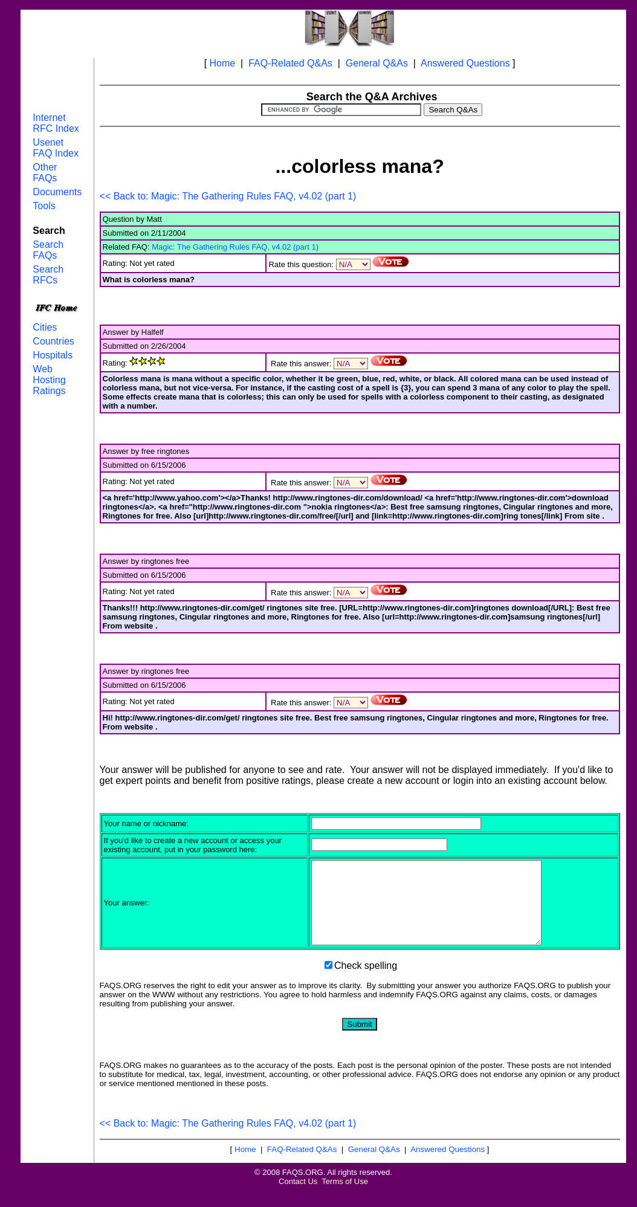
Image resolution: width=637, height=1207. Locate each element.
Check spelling (365, 982)
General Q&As (377, 63)
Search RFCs (48, 274)
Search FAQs (48, 249)
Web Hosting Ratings (49, 380)
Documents (57, 192)
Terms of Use (345, 1197)
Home (223, 63)
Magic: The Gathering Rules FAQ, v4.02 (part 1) (235, 246)
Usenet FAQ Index (56, 147)
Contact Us (298, 1197)
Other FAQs (45, 172)
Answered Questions (465, 63)
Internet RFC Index (56, 123)
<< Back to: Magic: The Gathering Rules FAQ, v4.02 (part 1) (228, 196)
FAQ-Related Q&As (290, 63)
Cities (45, 327)
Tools (44, 206)
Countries (53, 341)
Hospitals (53, 355)
